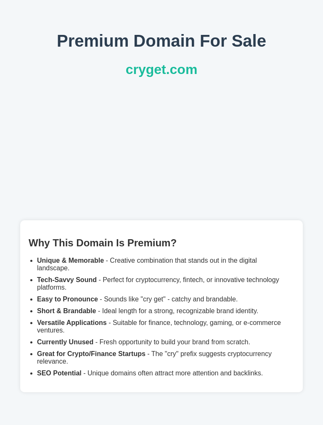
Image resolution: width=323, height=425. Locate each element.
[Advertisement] (161, 149)
